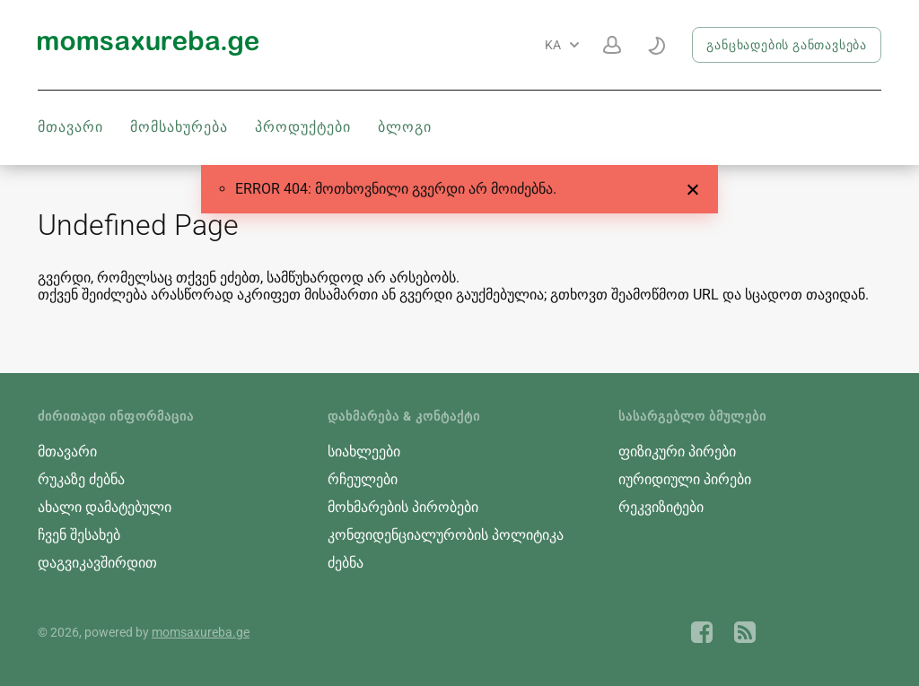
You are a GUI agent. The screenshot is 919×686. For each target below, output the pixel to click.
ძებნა (345, 562)
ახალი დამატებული (104, 507)
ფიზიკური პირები (677, 451)
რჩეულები (363, 479)
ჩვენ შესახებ (79, 534)
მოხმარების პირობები (403, 507)
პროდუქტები (303, 126)
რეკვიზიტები (661, 507)
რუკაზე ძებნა (81, 479)
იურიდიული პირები (684, 479)
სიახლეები (364, 451)
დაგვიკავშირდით (97, 562)
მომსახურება (179, 126)
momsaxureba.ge (200, 632)
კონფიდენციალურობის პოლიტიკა (446, 534)
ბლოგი (405, 126)
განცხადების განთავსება (786, 45)
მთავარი (70, 126)
